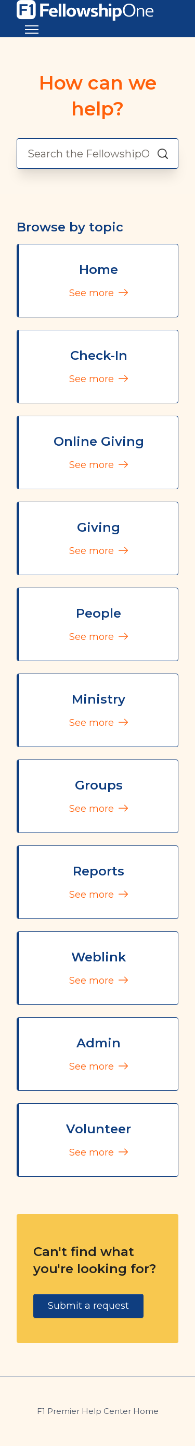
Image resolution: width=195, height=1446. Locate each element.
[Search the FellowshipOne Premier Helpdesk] (97, 153)
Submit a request (88, 1305)
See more (98, 293)
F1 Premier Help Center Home (98, 1411)
